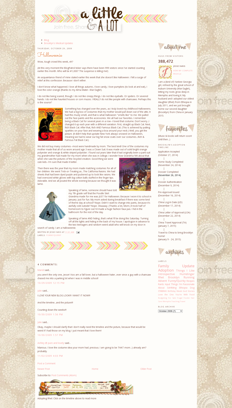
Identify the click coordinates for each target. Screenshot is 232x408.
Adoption (166, 270)
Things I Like (185, 270)
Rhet (161, 277)
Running (189, 277)
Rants (161, 284)
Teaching (175, 301)
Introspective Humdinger (176, 274)
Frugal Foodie (183, 298)
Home (95, 368)
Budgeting (162, 298)
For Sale (172, 298)
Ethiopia (183, 287)
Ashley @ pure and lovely (51, 342)
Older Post (146, 368)
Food (192, 294)
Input (167, 284)
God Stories (188, 291)
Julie (40, 290)
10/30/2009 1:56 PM (50, 314)
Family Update (176, 265)
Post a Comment (46, 363)
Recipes (190, 280)
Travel (182, 301)
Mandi (41, 270)
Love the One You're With (173, 294)
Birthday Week (175, 291)
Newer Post (44, 368)
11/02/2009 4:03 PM (50, 355)
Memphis (167, 301)
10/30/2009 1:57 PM (50, 335)
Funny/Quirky (53, 235)
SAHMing (171, 287)
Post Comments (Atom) (64, 375)
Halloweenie (50, 55)
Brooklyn (173, 277)
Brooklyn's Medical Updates (58, 43)
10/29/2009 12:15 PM (51, 282)
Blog (46, 40)
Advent (162, 281)
